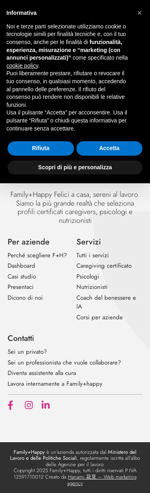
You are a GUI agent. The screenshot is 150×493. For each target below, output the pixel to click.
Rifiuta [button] (41, 148)
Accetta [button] (109, 148)
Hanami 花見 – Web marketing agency (101, 480)
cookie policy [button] (22, 65)
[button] (139, 12)
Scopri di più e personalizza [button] (75, 167)
